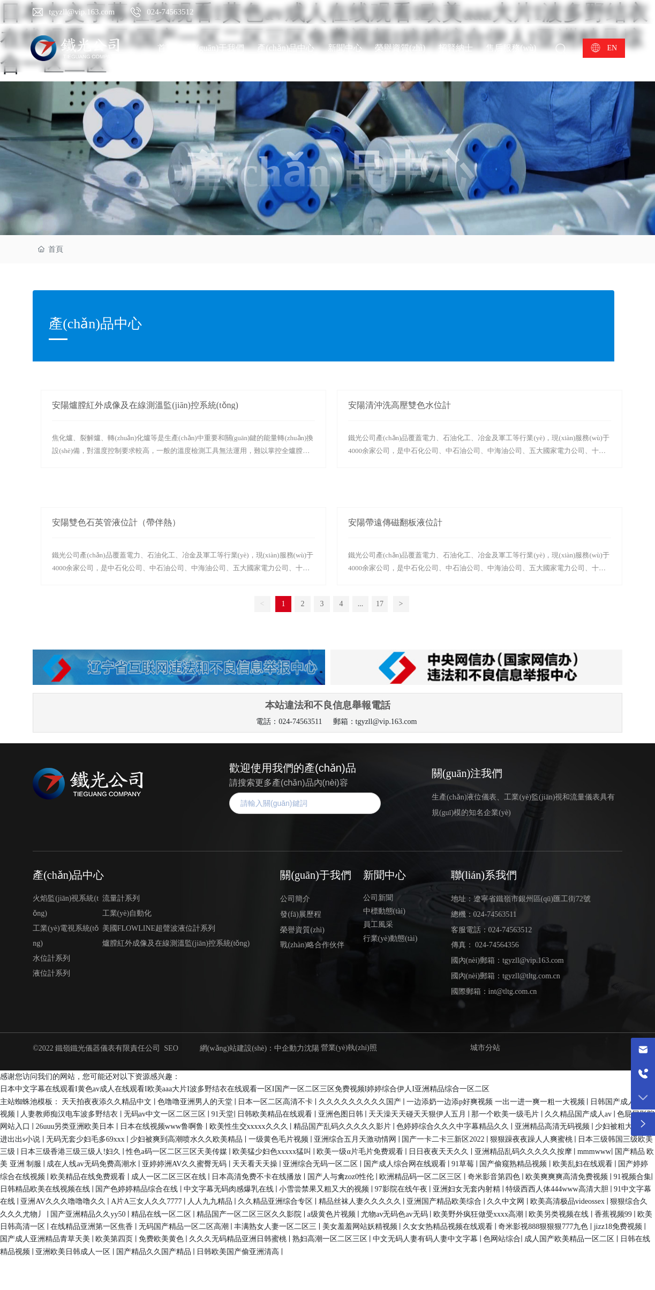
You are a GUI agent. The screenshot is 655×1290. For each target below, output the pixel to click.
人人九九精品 (211, 1201)
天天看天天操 (256, 1164)
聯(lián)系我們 (484, 875)
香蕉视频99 (614, 1214)
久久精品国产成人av (579, 1114)
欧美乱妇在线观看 (584, 1164)
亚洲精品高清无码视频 (553, 1126)
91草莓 (463, 1164)
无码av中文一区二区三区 (166, 1114)
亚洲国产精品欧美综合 (445, 1201)
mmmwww (594, 1152)
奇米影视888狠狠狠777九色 (544, 1227)
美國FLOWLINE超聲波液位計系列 (159, 928)
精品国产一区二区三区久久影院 (250, 1214)
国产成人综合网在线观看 (406, 1164)
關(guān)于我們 (315, 875)
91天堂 (222, 1114)
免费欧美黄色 (162, 1239)
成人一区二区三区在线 (169, 1177)
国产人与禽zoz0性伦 (341, 1177)
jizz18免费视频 (619, 1227)
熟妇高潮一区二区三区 (331, 1239)
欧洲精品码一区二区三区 (421, 1177)
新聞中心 (384, 875)
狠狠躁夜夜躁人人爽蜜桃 (532, 1139)
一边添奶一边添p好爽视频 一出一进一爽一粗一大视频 (496, 1102)
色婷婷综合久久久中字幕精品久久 (453, 1126)
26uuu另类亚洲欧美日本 (75, 1126)
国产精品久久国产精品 (154, 1252)
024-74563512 (170, 11)
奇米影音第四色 (495, 1177)
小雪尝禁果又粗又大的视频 (325, 1189)
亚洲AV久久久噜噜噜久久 (63, 1201)
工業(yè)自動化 (127, 913)
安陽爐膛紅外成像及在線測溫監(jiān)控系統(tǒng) (145, 405)
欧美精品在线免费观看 (88, 1177)
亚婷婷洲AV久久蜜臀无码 (185, 1164)
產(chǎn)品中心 (327, 171)
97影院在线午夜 (402, 1189)
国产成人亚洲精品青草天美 (46, 1239)
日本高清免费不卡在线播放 (258, 1177)
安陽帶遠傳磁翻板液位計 (395, 522)
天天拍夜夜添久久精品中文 (108, 1102)
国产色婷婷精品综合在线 (137, 1189)
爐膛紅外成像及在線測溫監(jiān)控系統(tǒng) (176, 943)
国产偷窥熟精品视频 (514, 1164)
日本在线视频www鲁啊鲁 (163, 1126)
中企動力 (289, 1048)
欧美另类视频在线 (560, 1214)
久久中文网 (506, 1201)
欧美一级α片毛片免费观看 (361, 1152)
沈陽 (311, 1048)
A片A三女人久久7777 (147, 1201)
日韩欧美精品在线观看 (275, 1114)
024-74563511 (495, 914)
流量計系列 (121, 898)
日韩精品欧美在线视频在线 (46, 1189)
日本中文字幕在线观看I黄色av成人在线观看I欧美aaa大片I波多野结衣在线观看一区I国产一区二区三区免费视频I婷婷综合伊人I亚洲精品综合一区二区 (245, 1089)
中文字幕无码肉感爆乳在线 (230, 1189)
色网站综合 (502, 1239)
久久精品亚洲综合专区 (276, 1201)
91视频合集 (632, 1177)
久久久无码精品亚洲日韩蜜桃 (239, 1239)
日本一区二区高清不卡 (276, 1102)
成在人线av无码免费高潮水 (92, 1164)
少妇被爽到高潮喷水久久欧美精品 (187, 1139)
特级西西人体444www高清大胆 (558, 1189)
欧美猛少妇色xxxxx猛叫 (272, 1152)
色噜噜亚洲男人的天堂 (196, 1102)
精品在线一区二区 (162, 1214)
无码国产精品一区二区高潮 (185, 1227)
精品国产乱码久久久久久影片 (343, 1126)
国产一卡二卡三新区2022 (444, 1139)
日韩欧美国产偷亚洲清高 (239, 1252)
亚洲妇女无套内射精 (467, 1189)
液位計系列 (51, 973)
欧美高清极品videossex (568, 1201)
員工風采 (378, 925)
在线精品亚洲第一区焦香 (92, 1227)
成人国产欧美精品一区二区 (570, 1239)
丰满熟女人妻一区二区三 (276, 1227)
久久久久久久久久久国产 (361, 1102)
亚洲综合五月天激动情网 (356, 1139)
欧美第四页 (115, 1239)
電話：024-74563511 (289, 722)
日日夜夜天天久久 (440, 1152)
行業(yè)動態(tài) (390, 938)
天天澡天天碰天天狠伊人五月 (418, 1114)
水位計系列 (51, 958)
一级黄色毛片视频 (280, 1139)
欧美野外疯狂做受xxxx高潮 (479, 1214)
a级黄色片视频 (332, 1214)
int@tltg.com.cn (512, 991)
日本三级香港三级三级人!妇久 (71, 1152)
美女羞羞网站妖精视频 (361, 1227)
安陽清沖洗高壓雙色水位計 (399, 405)
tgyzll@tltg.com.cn (531, 976)
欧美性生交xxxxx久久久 (249, 1126)
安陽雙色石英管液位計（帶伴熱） (116, 522)
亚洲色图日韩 (341, 1114)
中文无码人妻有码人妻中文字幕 (426, 1239)
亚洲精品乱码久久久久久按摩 (524, 1152)
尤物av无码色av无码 (395, 1214)
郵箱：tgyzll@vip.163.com (375, 722)
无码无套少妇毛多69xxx (86, 1139)
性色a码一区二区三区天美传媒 (177, 1152)
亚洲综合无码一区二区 (321, 1164)
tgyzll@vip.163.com (82, 11)
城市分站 (485, 1048)
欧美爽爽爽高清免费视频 (567, 1177)
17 (379, 604)
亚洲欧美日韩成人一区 (73, 1252)
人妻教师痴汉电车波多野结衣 (70, 1114)
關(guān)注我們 (467, 773)
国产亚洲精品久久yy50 (88, 1214)
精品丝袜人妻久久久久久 (361, 1201)
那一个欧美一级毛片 (506, 1114)
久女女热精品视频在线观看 (449, 1227)
